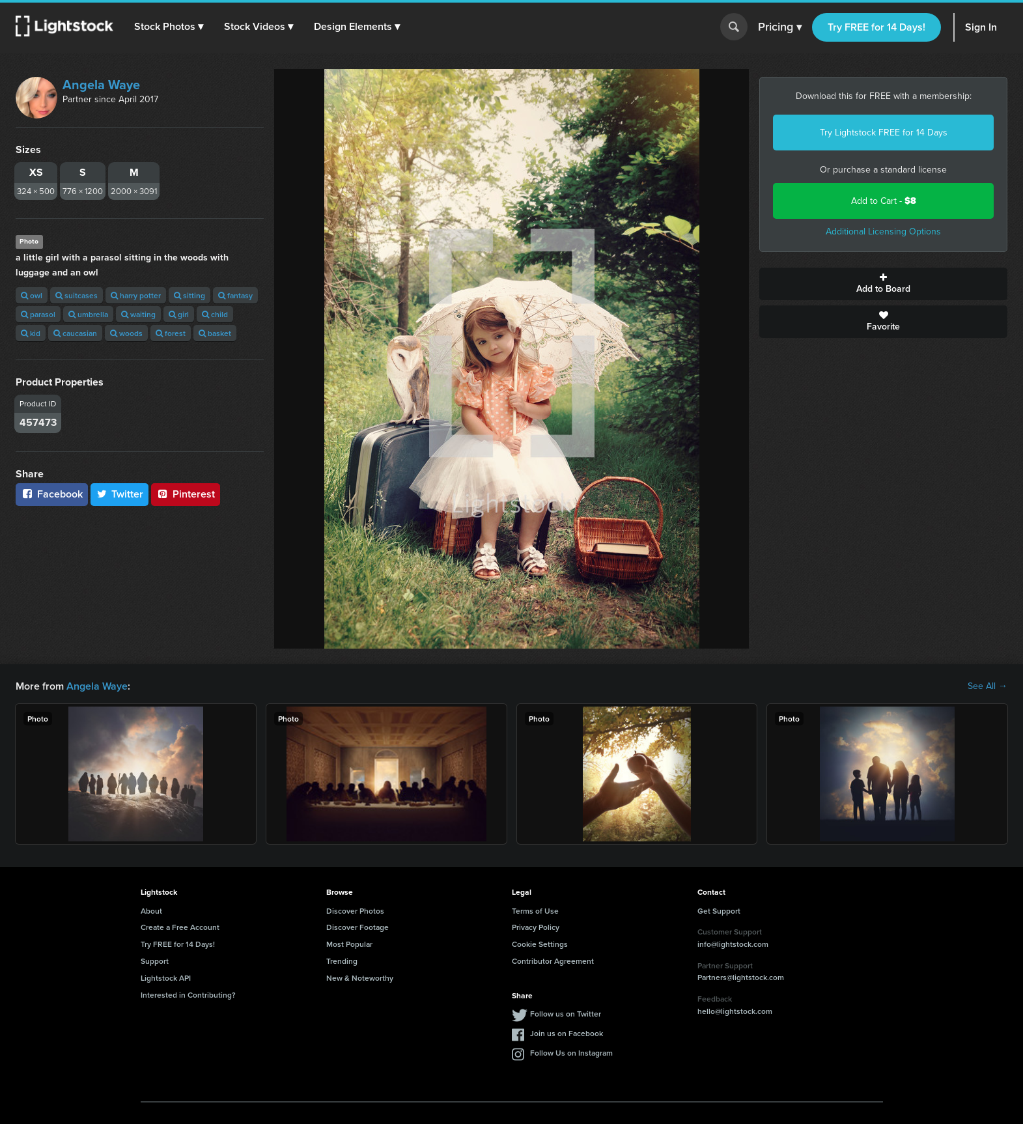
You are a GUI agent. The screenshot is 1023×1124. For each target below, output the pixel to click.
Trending (341, 960)
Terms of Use (535, 910)
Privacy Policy (535, 927)
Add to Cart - (883, 201)
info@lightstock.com (732, 943)
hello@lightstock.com (734, 1011)
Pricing (780, 27)
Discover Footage (357, 927)
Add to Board (883, 284)
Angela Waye (101, 84)
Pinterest (185, 493)
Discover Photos (355, 910)
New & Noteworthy (359, 977)
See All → (987, 686)
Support (155, 960)
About (151, 910)
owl (31, 295)
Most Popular (349, 943)
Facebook (52, 493)
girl (179, 314)
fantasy (235, 295)
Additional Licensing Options (883, 231)
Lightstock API (166, 977)
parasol (38, 314)
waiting (138, 314)
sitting (189, 295)
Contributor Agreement (553, 960)
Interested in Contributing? (188, 994)
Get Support (718, 910)
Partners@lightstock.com (740, 977)
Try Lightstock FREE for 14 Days (883, 132)
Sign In (981, 27)
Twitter (120, 493)
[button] (168, 27)
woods (126, 333)
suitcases (76, 295)
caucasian (75, 333)
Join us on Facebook (566, 1033)
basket (215, 333)
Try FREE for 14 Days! (876, 27)
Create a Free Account (180, 927)
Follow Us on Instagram (571, 1052)
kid (30, 333)
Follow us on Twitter (565, 1013)
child (215, 314)
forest (171, 333)
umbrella (88, 314)
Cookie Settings (540, 943)
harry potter (136, 295)
